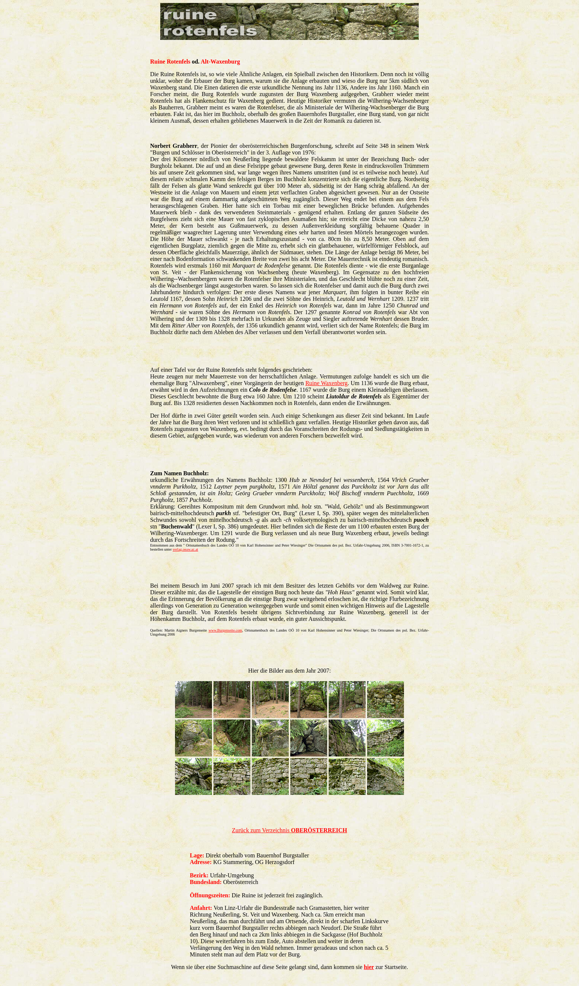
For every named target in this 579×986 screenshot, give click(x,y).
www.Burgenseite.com (225, 630)
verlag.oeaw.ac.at (185, 549)
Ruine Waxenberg (326, 383)
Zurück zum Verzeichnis (289, 830)
